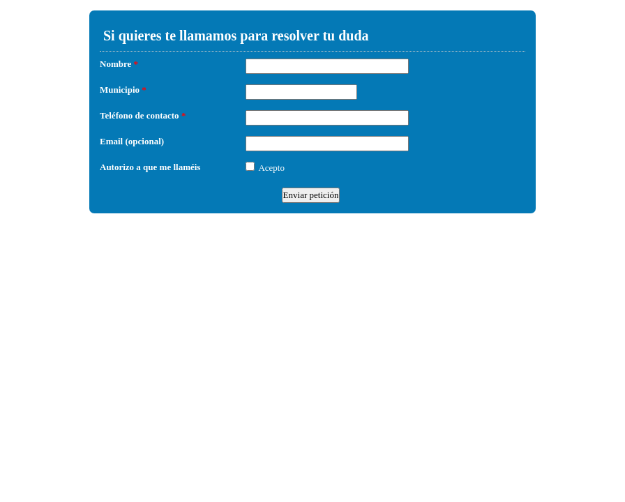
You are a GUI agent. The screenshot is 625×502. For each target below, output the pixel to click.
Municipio (123, 89)
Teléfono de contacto (143, 115)
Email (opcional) (132, 141)
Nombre (119, 64)
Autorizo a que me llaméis (150, 167)
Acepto (271, 167)
